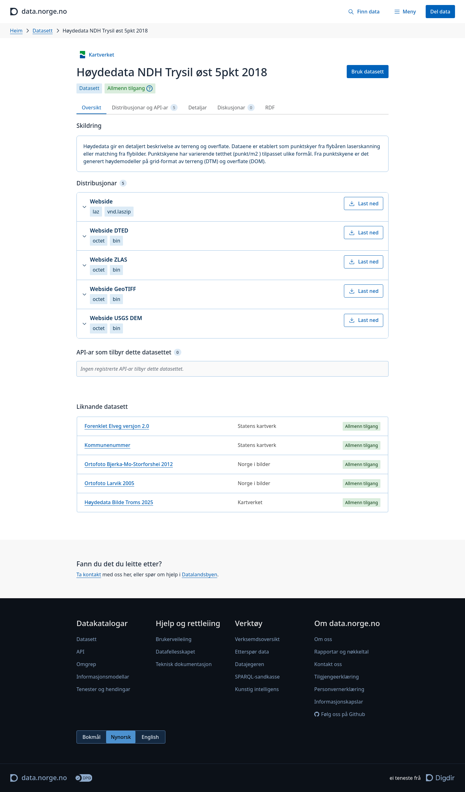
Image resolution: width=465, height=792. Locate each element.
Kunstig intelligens (257, 689)
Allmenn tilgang (126, 88)
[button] (232, 207)
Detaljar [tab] (197, 107)
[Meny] (404, 11)
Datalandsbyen (200, 574)
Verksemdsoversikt (257, 639)
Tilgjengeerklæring (336, 676)
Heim (16, 30)
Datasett (42, 30)
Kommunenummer (107, 445)
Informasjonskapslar (338, 701)
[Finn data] (363, 11)
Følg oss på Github (339, 714)
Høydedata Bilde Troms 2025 (119, 502)
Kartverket (96, 54)
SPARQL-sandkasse (257, 676)
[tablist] (232, 107)
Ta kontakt (88, 574)
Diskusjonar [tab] (236, 107)
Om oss (323, 639)
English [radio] (150, 737)
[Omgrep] (149, 88)
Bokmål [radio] (91, 737)
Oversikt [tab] (91, 107)
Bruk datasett (367, 71)
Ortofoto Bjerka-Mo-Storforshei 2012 (129, 464)
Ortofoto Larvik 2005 (109, 483)
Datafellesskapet (175, 651)
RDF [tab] (270, 107)
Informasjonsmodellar (102, 676)
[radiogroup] (120, 737)
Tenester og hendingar (103, 689)
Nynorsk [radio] (121, 737)
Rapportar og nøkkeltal (341, 651)
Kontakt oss (328, 664)
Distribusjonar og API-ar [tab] (145, 107)
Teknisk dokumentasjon (184, 664)
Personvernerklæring (339, 689)
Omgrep (86, 664)
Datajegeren (249, 664)
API (80, 651)
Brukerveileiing (174, 639)
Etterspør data (252, 651)
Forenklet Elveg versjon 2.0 (117, 426)
